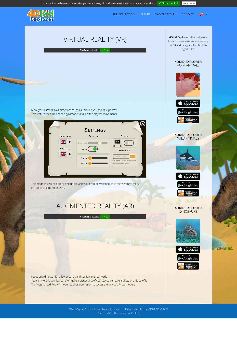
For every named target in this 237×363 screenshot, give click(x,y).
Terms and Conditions (109, 313)
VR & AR (145, 14)
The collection (124, 14)
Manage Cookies (130, 313)
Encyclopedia (164, 14)
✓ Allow (105, 50)
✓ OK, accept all (168, 3)
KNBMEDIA (153, 309)
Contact (188, 14)
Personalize (189, 3)
